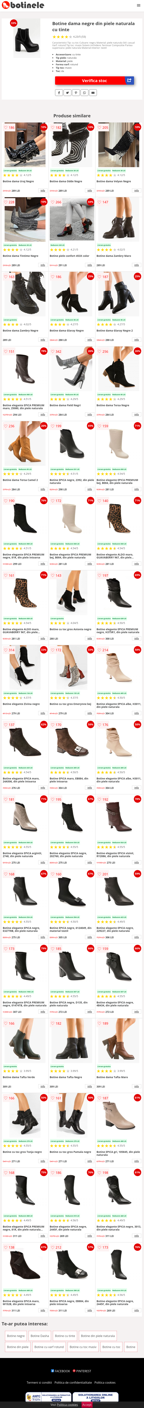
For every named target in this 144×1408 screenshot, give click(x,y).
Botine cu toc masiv (83, 1347)
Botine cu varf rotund (49, 1347)
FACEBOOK (60, 1371)
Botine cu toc (111, 1347)
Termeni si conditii (39, 1383)
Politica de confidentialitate (73, 1383)
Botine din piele (17, 1347)
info (43, 190)
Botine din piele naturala (98, 1336)
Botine (130, 1347)
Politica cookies (105, 1383)
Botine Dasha (40, 1336)
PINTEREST (82, 1371)
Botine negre (16, 1336)
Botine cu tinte (65, 1336)
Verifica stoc (108, 80)
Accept (87, 1405)
